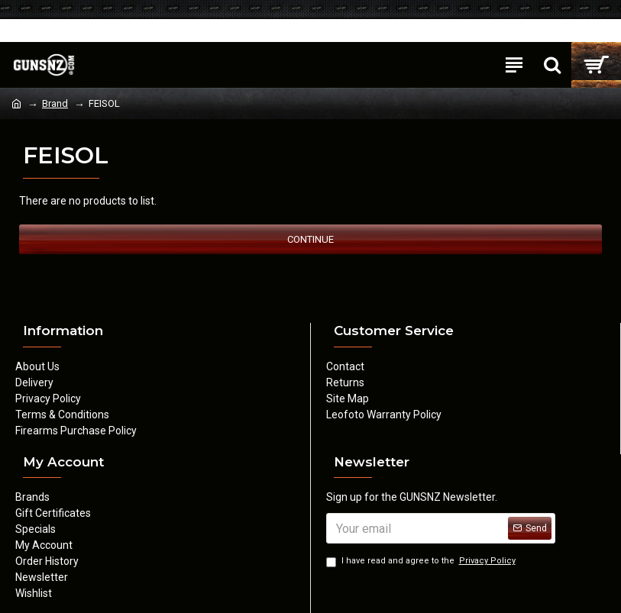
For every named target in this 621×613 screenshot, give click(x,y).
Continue (310, 239)
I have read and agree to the (422, 561)
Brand (55, 103)
